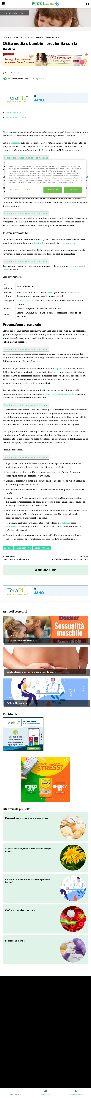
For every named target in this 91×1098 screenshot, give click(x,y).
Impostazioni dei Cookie (20, 190)
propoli (61, 368)
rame (5, 269)
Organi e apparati (34, 38)
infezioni (16, 142)
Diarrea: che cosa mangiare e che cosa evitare (26, 818)
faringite (57, 394)
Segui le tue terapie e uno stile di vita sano (26, 157)
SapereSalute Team (19, 79)
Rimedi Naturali (42, 548)
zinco (62, 243)
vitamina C (37, 243)
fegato (50, 292)
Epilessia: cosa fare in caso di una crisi (70, 559)
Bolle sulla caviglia (17, 703)
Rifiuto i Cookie (52, 190)
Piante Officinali (53, 38)
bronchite (69, 394)
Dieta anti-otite (13, 112)
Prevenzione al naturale (18, 117)
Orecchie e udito (23, 548)
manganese (76, 266)
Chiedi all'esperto (15, 698)
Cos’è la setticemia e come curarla (21, 910)
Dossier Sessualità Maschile (22, 640)
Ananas (21, 300)
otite (6, 132)
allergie (66, 522)
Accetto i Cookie (73, 190)
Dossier (10, 635)
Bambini (7, 548)
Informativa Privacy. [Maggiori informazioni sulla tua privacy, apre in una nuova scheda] (65, 182)
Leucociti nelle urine (15, 940)
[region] (45, 178)
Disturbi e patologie (17, 13)
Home (4, 13)
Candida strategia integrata (16, 559)
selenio (71, 243)
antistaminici (13, 526)
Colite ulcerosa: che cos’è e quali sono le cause (31, 671)
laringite (47, 394)
